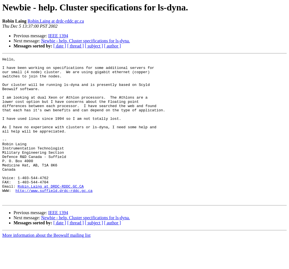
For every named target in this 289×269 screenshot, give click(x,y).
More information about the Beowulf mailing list (46, 264)
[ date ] (59, 46)
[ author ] (112, 46)
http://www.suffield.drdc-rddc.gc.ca (54, 217)
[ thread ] (75, 46)
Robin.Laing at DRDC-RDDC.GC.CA (51, 212)
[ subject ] (94, 46)
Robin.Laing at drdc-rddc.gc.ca (56, 21)
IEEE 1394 (58, 35)
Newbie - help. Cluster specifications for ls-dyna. (85, 40)
